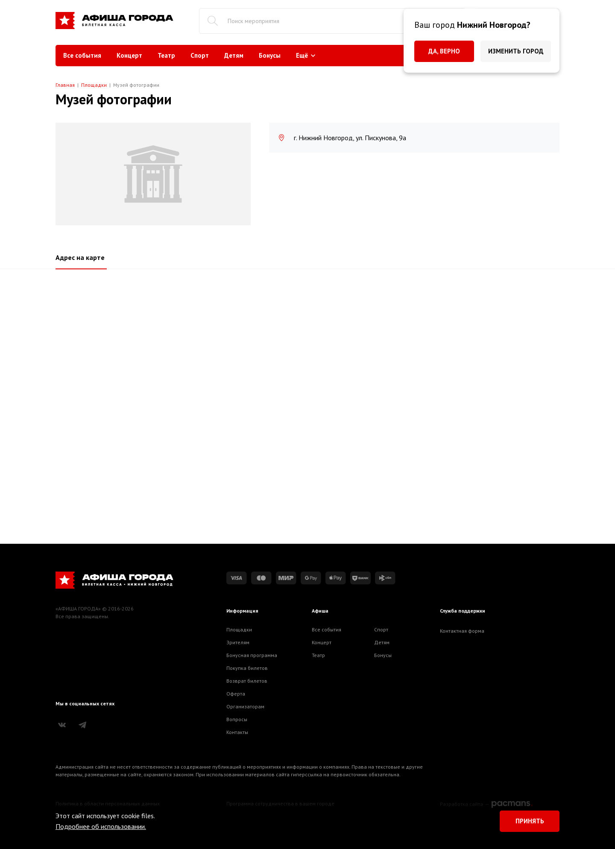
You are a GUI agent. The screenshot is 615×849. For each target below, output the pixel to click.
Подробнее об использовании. (101, 826)
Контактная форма (462, 631)
